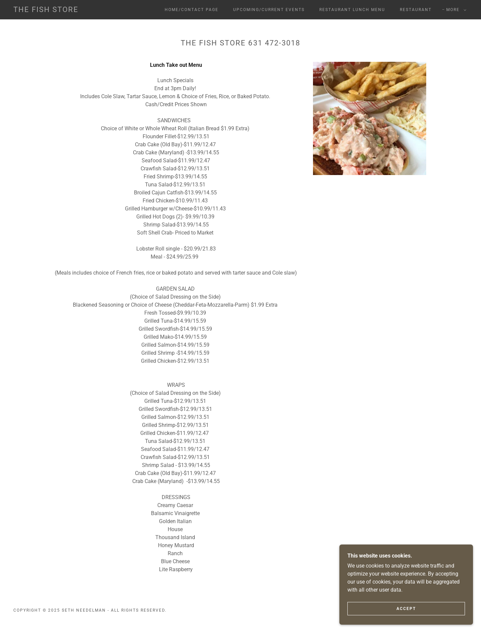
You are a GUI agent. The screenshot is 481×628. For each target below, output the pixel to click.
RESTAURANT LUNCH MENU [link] (352, 9)
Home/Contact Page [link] (191, 9)
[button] (455, 10)
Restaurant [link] (416, 9)
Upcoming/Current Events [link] (269, 9)
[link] (45, 10)
